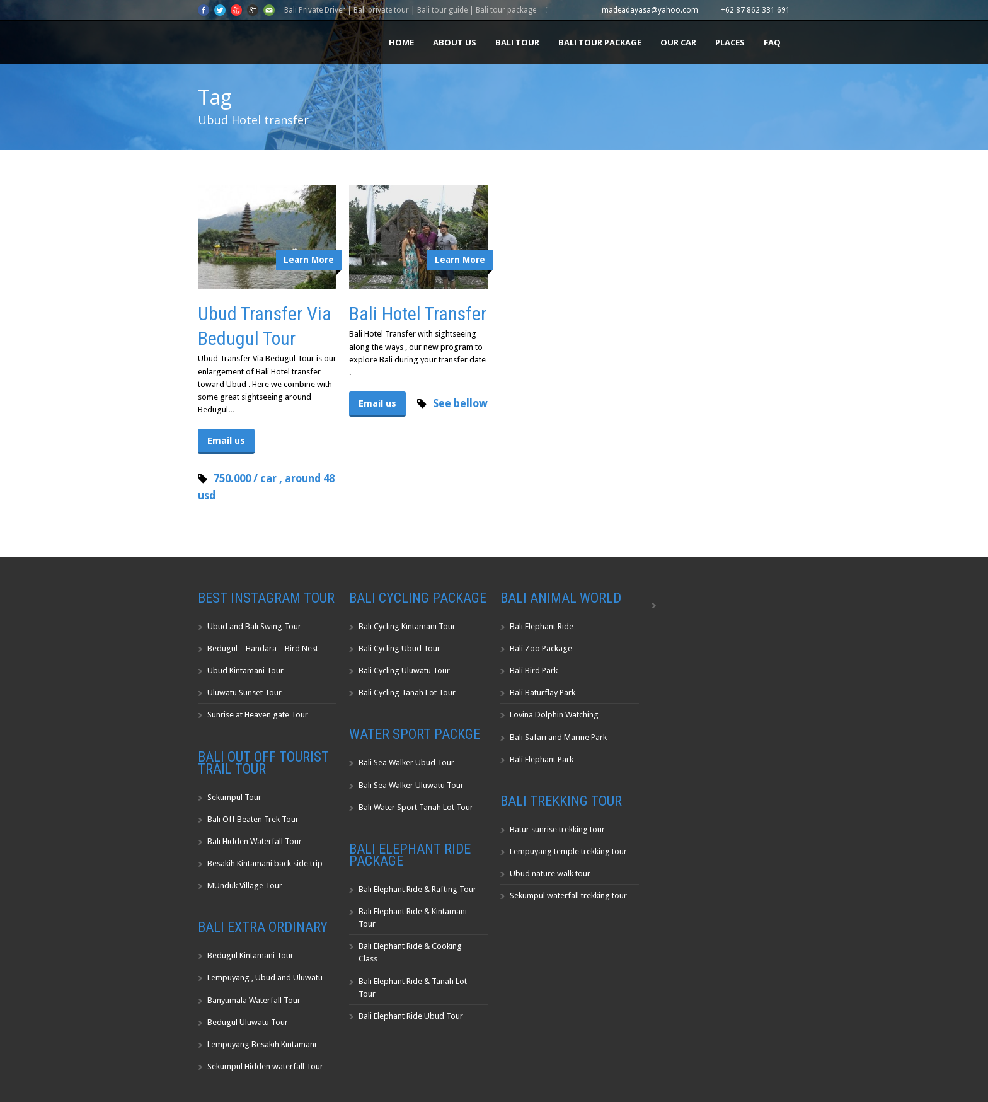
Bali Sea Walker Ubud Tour (406, 762)
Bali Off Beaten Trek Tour (253, 819)
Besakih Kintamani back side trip (265, 863)
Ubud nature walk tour (550, 873)
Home (401, 42)
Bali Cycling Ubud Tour (399, 648)
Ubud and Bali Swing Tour (254, 626)
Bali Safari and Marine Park (558, 737)
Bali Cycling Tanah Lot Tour (407, 692)
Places (730, 42)
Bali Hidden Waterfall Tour (254, 841)
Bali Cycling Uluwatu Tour (404, 670)
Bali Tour (517, 42)
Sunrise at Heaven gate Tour (257, 714)
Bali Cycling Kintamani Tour (407, 626)
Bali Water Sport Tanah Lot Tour (416, 807)
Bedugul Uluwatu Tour (247, 1022)
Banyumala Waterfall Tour (254, 1000)
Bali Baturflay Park (542, 692)
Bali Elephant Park (541, 759)
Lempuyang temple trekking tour (568, 851)
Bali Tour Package (599, 42)
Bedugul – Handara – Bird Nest (262, 648)
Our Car (678, 42)
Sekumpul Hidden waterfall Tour (265, 1066)
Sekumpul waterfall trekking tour (568, 895)
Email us (226, 440)
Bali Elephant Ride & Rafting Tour (417, 889)
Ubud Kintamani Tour (245, 670)
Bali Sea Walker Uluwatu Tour (411, 785)
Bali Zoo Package (541, 648)
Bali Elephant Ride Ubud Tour (411, 1016)
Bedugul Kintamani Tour (250, 955)
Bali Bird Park (534, 670)
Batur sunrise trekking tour (557, 829)
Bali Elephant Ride (541, 626)
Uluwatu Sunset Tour (244, 692)
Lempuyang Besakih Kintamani (261, 1044)
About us (454, 42)
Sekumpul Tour (234, 797)
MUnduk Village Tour (244, 885)
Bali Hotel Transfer (417, 314)
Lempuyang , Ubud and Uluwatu (265, 977)
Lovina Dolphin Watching (554, 714)
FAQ (772, 42)
